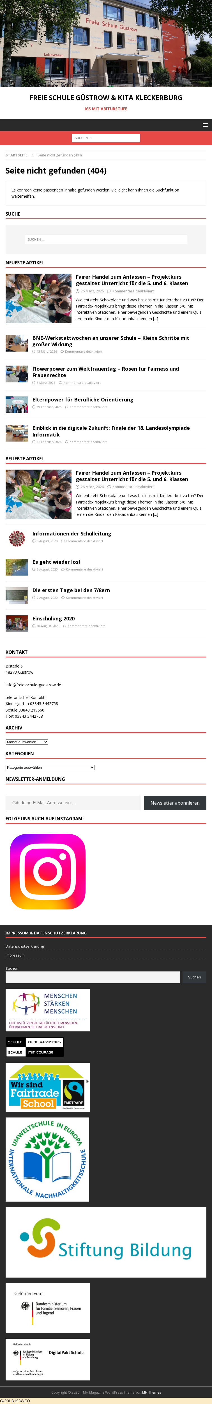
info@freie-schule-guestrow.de (33, 684)
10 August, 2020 (48, 626)
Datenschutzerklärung (25, 946)
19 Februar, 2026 (49, 407)
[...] (155, 318)
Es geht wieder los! (56, 561)
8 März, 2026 (46, 382)
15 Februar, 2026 (49, 442)
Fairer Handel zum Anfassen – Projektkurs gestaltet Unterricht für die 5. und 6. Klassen (132, 280)
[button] (204, 125)
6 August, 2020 (47, 569)
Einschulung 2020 (53, 618)
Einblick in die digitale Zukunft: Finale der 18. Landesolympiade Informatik (111, 431)
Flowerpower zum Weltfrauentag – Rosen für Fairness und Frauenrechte (105, 371)
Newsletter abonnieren (175, 803)
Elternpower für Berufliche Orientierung (82, 399)
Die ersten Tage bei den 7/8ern (71, 590)
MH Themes (151, 1392)
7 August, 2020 (47, 597)
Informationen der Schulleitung (71, 533)
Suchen (12, 968)
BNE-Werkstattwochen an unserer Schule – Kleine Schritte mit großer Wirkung (110, 341)
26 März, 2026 (92, 291)
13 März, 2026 (47, 351)
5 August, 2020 (47, 541)
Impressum (15, 955)
